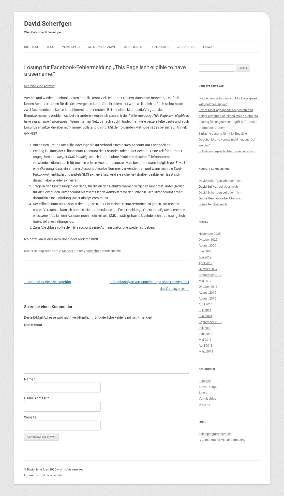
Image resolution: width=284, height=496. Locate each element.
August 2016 (207, 292)
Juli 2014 (205, 310)
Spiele (203, 392)
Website (30, 417)
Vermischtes (92, 251)
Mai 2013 (205, 339)
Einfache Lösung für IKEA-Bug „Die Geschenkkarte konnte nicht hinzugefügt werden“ (227, 139)
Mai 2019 (205, 257)
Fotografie (160, 47)
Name (29, 379)
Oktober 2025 (208, 239)
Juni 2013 (205, 334)
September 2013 (210, 322)
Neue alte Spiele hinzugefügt (47, 282)
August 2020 (207, 245)
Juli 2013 (205, 328)
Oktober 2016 (208, 286)
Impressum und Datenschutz (43, 475)
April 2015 (205, 304)
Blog (50, 47)
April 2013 (205, 345)
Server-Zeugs (208, 387)
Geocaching (186, 47)
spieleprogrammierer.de (215, 434)
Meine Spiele (71, 47)
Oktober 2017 (208, 269)
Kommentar (33, 325)
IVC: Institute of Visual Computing (222, 440)
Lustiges (205, 381)
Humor (208, 47)
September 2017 (210, 275)
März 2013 (206, 351)
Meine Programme (102, 47)
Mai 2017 (205, 281)
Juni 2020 (205, 251)
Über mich (31, 47)
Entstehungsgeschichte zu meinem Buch (227, 151)
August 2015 (207, 298)
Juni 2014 (205, 316)
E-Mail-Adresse (36, 398)
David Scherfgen (48, 23)
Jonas (203, 204)
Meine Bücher (133, 47)
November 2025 (210, 233)
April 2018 (205, 263)
